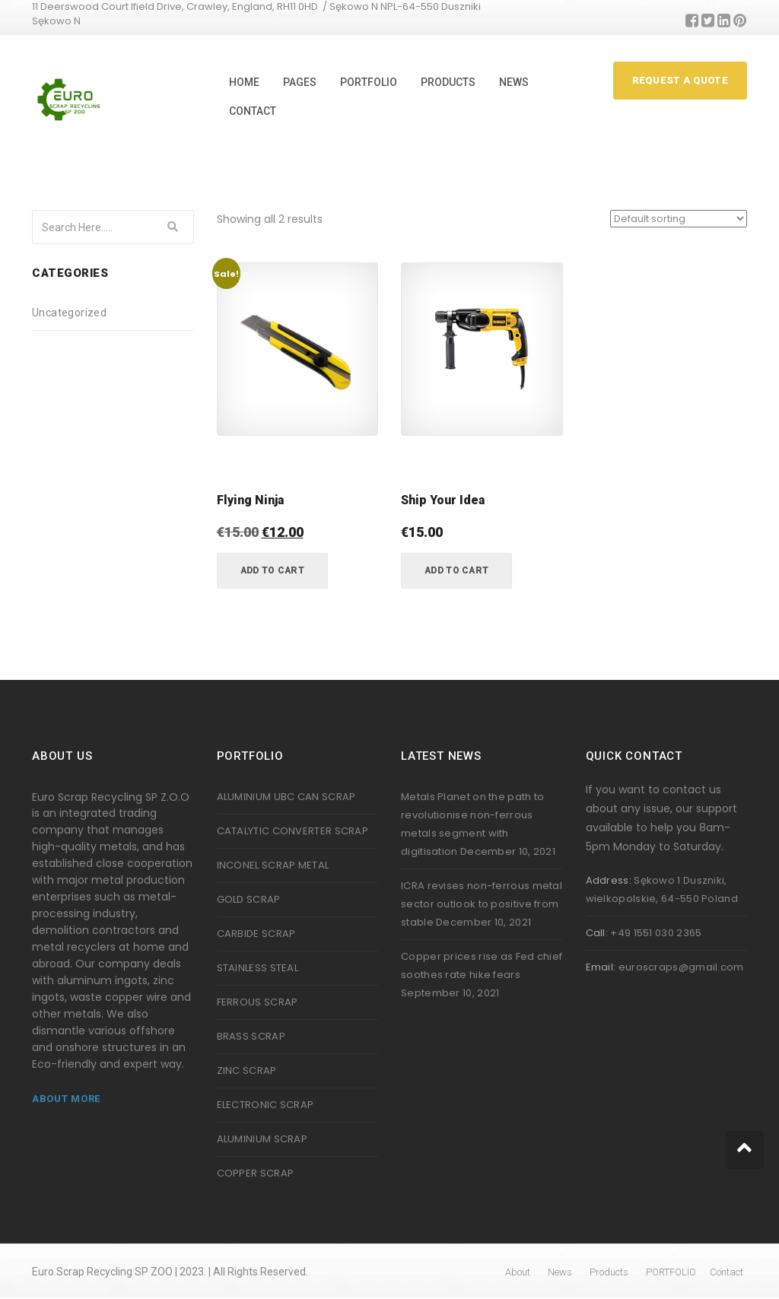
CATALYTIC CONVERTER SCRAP (293, 831)
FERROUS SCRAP (257, 1002)
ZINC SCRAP (247, 1070)
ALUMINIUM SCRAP (262, 1139)
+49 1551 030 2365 (655, 933)
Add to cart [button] (272, 570)
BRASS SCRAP (251, 1036)
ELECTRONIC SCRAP (265, 1104)
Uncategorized (69, 312)
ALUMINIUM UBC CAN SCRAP (286, 796)
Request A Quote (680, 80)
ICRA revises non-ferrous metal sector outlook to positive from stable (481, 903)
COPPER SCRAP (255, 1173)
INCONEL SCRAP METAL (273, 865)
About (517, 1272)
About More (66, 1098)
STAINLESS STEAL (258, 968)
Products (448, 82)
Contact (252, 111)
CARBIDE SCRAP (256, 933)
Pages (299, 82)
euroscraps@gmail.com (681, 967)
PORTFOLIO (368, 82)
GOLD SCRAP (249, 899)
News (514, 82)
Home (244, 82)
